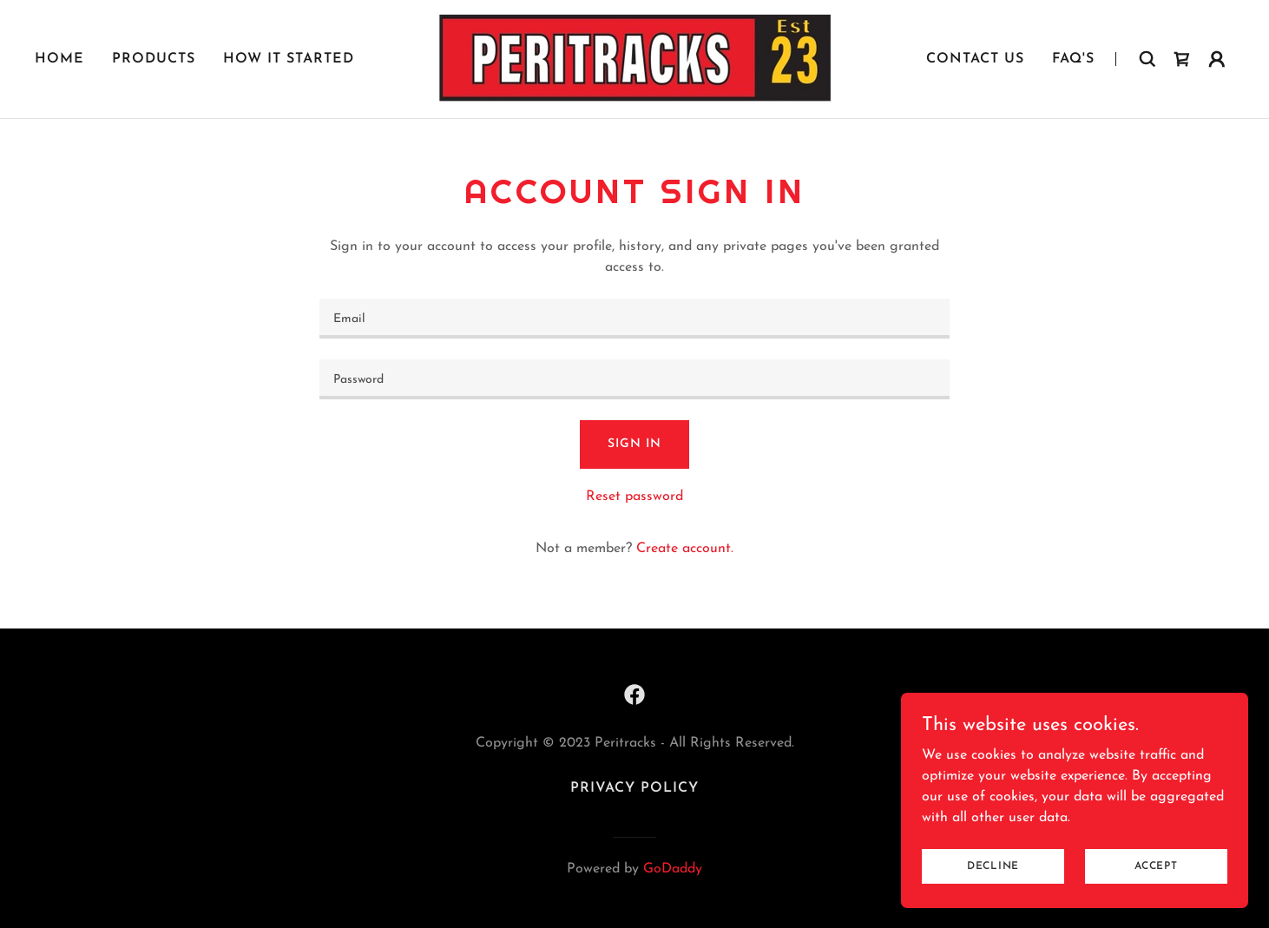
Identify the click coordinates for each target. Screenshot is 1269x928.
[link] (634, 58)
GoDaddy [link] (672, 869)
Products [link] (153, 59)
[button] (1217, 59)
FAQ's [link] (1073, 59)
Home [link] (59, 59)
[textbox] (634, 319)
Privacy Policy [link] (634, 788)
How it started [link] (288, 59)
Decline (993, 901)
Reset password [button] (634, 496)
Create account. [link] (684, 549)
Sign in (634, 444)
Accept (1156, 901)
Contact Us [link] (975, 59)
